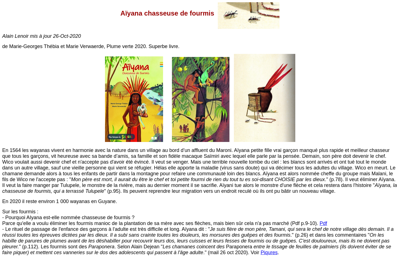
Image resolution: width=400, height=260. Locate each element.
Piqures (269, 252)
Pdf (323, 223)
